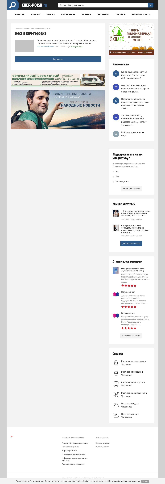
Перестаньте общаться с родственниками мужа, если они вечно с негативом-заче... (135, 104)
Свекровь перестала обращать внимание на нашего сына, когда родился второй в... (135, 229)
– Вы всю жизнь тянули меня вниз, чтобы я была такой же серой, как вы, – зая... (135, 213)
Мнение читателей (124, 204)
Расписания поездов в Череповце (132, 373)
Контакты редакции (102, 443)
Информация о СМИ (69, 451)
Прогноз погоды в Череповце (130, 405)
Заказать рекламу (102, 447)
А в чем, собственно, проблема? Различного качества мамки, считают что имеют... (133, 120)
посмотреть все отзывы (131, 336)
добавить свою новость (131, 244)
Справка (118, 354)
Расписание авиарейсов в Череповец (134, 394)
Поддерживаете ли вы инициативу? (128, 156)
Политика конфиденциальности (73, 454)
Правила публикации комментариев (75, 443)
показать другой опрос (131, 188)
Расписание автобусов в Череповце (133, 384)
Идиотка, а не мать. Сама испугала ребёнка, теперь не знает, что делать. (135, 88)
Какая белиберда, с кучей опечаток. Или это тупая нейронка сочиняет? (134, 75)
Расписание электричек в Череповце (133, 363)
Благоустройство (46, 47)
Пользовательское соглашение (73, 464)
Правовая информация (70, 447)
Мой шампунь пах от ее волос (132, 134)
